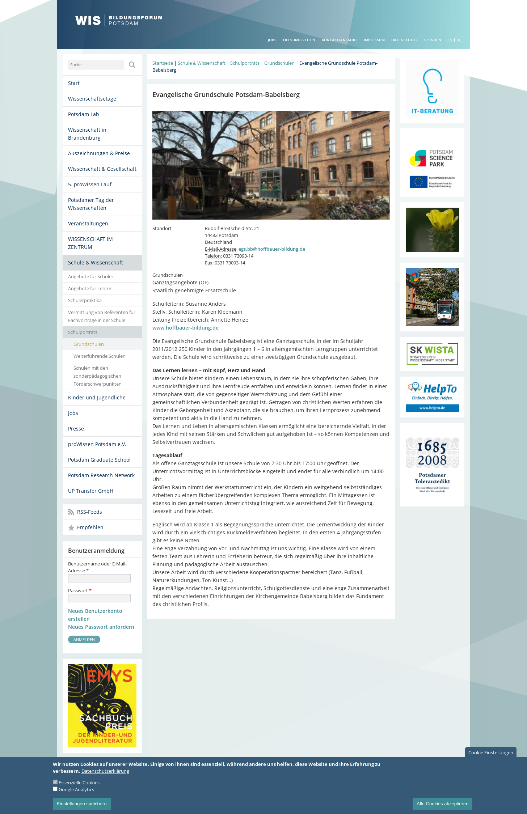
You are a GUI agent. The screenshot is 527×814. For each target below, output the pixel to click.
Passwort (80, 590)
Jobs (272, 39)
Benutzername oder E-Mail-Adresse (97, 567)
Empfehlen (90, 527)
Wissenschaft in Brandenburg (87, 133)
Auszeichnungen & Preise (99, 153)
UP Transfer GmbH (90, 490)
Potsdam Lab (83, 114)
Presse (76, 428)
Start (74, 83)
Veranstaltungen (88, 223)
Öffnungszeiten (299, 39)
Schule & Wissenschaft (95, 262)
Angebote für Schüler (90, 276)
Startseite (162, 63)
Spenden (432, 39)
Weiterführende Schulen (99, 356)
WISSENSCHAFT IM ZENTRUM (90, 243)
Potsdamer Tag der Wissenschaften (91, 203)
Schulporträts (82, 332)
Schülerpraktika (85, 300)
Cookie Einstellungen (490, 758)
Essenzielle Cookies (79, 788)
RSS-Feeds (89, 511)
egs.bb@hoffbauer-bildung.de (272, 249)
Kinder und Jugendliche (97, 397)
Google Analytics (76, 795)
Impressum (374, 39)
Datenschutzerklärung (105, 776)
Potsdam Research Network (101, 475)
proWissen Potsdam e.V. (97, 444)
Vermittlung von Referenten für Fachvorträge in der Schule (101, 316)
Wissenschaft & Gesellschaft (102, 168)
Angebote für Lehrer (89, 288)
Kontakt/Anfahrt (339, 39)
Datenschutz (404, 39)
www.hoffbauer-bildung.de (185, 327)
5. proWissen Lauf (89, 184)
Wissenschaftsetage (92, 98)
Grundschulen (88, 344)
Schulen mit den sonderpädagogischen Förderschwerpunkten (97, 376)
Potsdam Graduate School (99, 459)
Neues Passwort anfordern (101, 626)
